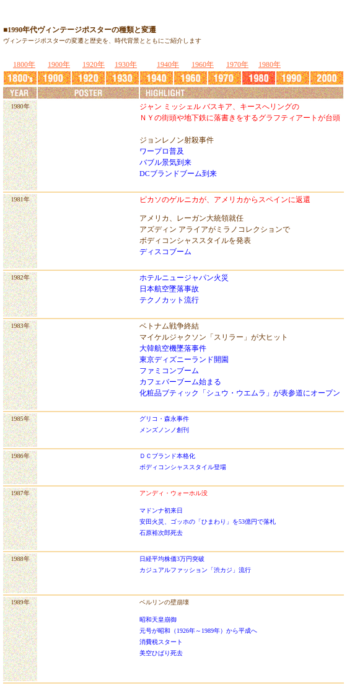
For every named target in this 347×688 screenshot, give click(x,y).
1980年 (269, 64)
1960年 (202, 64)
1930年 (126, 64)
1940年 (168, 64)
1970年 (237, 64)
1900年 (59, 64)
